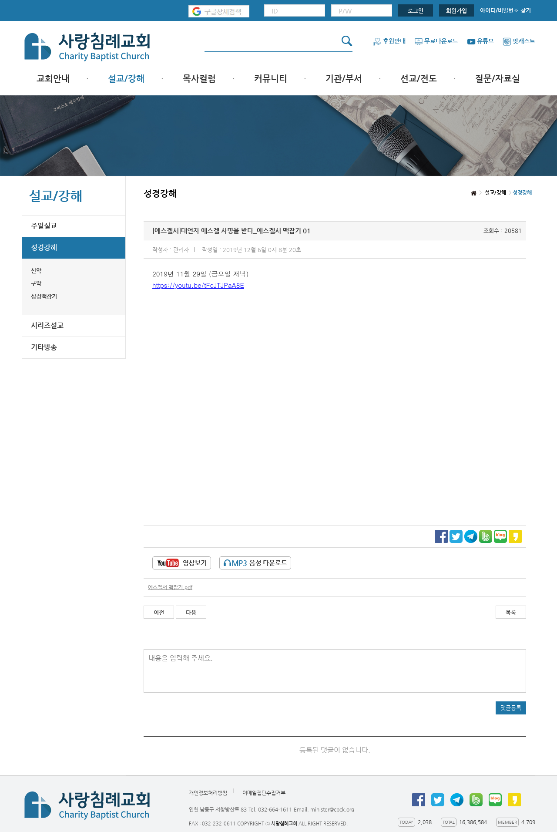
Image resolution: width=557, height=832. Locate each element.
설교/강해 (126, 79)
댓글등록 (510, 707)
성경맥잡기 (44, 296)
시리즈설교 (47, 325)
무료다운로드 (436, 40)
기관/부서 (343, 79)
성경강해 (44, 247)
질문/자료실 (497, 79)
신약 (36, 270)
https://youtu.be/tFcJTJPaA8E (198, 285)
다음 (191, 612)
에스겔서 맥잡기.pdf (170, 587)
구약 (36, 283)
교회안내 (53, 79)
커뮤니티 (270, 79)
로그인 (415, 10)
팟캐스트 (519, 40)
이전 (159, 612)
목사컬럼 (199, 79)
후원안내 (389, 40)
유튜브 (480, 40)
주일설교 (44, 226)
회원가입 (456, 10)
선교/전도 (418, 79)
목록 (511, 612)
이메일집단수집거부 (263, 793)
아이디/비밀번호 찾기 (505, 10)
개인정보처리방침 (208, 793)
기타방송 (44, 347)
